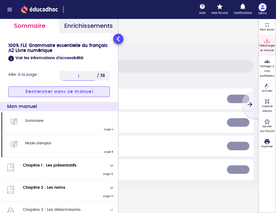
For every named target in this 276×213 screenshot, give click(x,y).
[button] (59, 59)
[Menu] (9, 9)
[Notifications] (243, 9)
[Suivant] (250, 104)
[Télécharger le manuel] (267, 45)
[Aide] (202, 9)
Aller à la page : (23, 75)
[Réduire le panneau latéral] (118, 39)
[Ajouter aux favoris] (267, 126)
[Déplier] (111, 165)
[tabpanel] (59, 123)
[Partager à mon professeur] (267, 68)
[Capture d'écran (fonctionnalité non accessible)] (267, 106)
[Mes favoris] (219, 9)
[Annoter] (267, 88)
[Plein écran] (267, 27)
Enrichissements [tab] (88, 26)
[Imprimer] (267, 143)
